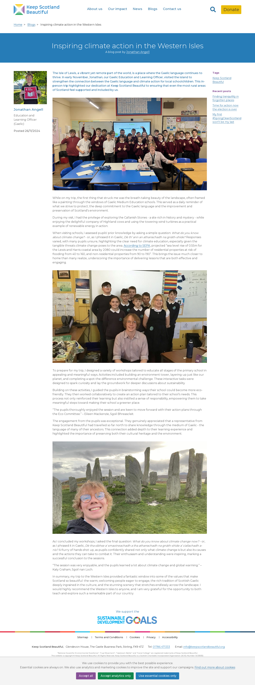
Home (18, 24)
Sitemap (82, 637)
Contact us (172, 9)
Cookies (135, 637)
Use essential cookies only (157, 675)
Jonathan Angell (138, 52)
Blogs (152, 9)
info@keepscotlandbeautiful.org (204, 646)
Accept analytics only (116, 675)
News (137, 9)
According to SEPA (137, 245)
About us (94, 9)
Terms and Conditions (109, 637)
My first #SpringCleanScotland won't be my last (226, 118)
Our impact (117, 9)
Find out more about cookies (215, 667)
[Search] (213, 9)
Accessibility (170, 637)
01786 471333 (161, 646)
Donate (231, 9)
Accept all (86, 675)
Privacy (151, 637)
